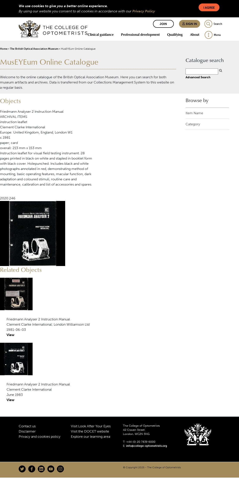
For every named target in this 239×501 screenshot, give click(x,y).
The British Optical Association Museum (34, 48)
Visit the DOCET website (90, 431)
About (194, 34)
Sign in (189, 24)
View (10, 335)
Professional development (140, 34)
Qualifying (175, 34)
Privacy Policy (143, 11)
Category (193, 124)
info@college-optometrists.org (146, 445)
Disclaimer (27, 431)
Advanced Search (198, 77)
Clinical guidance (101, 34)
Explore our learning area (90, 436)
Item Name (194, 113)
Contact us (27, 426)
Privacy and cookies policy (39, 436)
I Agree (209, 8)
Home (4, 48)
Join (163, 24)
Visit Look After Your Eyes (91, 426)
